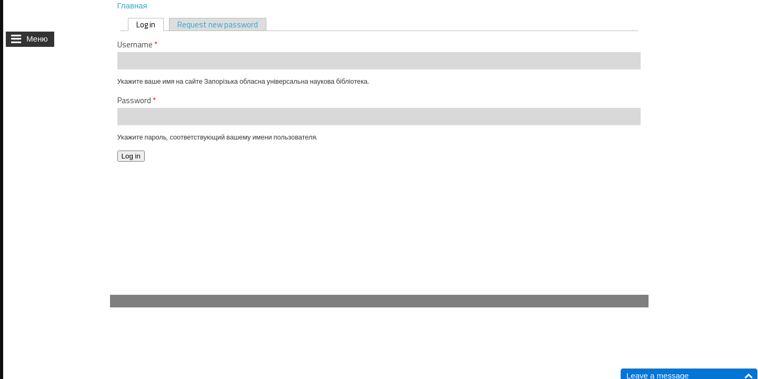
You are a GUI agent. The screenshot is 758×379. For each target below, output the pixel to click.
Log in (150, 24)
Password (136, 100)
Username (137, 45)
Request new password (217, 24)
